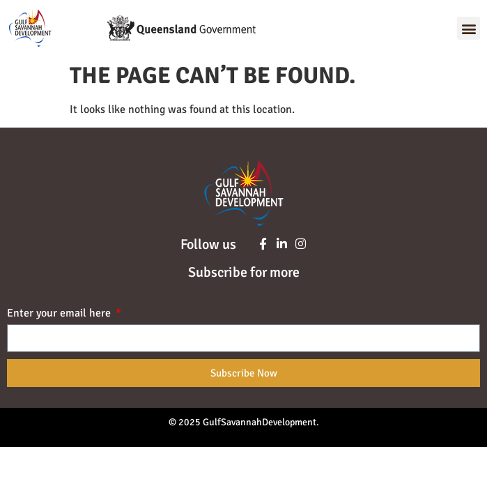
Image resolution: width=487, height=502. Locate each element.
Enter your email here (60, 313)
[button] (468, 28)
